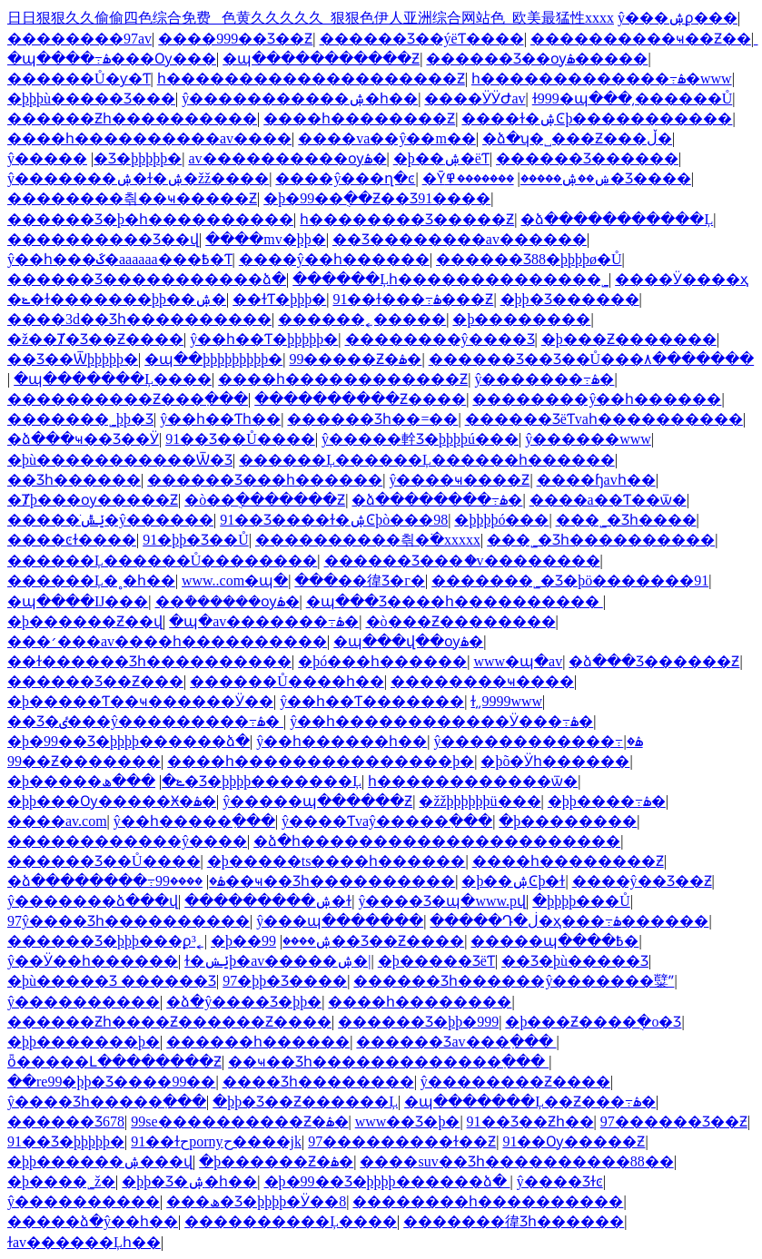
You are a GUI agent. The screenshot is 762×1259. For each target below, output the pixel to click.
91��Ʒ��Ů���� (240, 439)
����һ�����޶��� (419, 1001)
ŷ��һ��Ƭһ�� (220, 419)
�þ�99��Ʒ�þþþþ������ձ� (128, 741)
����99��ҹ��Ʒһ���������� (305, 881)
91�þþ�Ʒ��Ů (196, 539)
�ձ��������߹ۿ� (436, 499)
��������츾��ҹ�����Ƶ (132, 198)
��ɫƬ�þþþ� (279, 299)
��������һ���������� (487, 1201)
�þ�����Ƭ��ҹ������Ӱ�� (140, 701)
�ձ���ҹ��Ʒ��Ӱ (83, 439)
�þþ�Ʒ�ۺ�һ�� (189, 1181)
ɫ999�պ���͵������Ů (632, 98)
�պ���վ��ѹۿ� (408, 641)
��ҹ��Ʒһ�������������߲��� (388, 1061)
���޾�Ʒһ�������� (318, 1081)
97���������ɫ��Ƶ (402, 1141)
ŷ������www (588, 439)
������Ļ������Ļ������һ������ (427, 459)
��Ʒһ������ (74, 479)
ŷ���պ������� (339, 921)
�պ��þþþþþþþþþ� (213, 359)
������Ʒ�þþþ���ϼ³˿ (105, 941)
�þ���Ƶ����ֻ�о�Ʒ (593, 1021)
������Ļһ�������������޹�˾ (450, 279)
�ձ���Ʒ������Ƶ (654, 661)
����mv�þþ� (265, 239)
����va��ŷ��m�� (387, 138)
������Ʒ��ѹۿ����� (537, 58)
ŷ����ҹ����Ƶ (459, 479)
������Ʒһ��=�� (372, 419)
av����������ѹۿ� (287, 158)
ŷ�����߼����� (83, 1001)
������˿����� (362, 319)
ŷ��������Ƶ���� (515, 1081)
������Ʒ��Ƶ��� (95, 681)
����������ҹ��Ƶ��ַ (640, 38)
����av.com (57, 821)
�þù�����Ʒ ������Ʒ (111, 981)
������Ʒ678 (65, 1121)
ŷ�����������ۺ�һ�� (300, 98)
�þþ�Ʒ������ (569, 299)
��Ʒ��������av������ (459, 239)
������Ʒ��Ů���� (104, 861)
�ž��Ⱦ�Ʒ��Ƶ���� (95, 339)
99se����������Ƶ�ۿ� (239, 1121)
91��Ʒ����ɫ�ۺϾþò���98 (334, 519)
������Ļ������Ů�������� (162, 560)
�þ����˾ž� (61, 1181)
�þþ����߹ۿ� (607, 801)
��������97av (79, 38)
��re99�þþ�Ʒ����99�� (111, 1081)
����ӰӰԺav (474, 98)
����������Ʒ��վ (103, 239)
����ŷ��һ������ (334, 259)
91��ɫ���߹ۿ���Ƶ (412, 299)
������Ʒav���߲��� (456, 1041)
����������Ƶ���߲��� (127, 399)
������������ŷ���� (127, 841)
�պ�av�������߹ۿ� (264, 621)
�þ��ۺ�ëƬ (441, 158)
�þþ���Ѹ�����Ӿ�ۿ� (111, 801)
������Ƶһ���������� (132, 118)
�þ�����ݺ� (95, 781)
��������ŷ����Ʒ (440, 339)
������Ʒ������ (587, 158)
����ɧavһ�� (596, 479)
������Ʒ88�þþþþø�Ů (529, 259)
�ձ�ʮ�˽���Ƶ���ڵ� (577, 138)
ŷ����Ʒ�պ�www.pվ (442, 901)
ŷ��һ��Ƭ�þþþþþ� (264, 339)
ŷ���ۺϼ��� (677, 17)
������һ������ (258, 1041)
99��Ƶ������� (84, 761)
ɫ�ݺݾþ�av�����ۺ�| (277, 961)
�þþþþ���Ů (581, 901)
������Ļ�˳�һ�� (91, 580)
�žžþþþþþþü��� (479, 801)
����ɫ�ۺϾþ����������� (596, 118)
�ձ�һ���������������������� (436, 841)
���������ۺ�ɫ (267, 901)
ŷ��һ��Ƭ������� (372, 701)
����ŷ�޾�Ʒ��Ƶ (642, 881)
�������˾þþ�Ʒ (80, 419)
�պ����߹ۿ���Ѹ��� (111, 58)
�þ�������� (521, 319)
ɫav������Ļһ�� (84, 1242)
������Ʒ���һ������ (264, 479)
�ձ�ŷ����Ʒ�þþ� (244, 1001)
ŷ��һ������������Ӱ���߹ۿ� (441, 721)
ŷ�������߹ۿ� (544, 379)
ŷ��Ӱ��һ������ (92, 961)
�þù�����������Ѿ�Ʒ (120, 459)
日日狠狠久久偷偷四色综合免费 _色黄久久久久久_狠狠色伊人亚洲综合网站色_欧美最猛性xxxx (310, 17)
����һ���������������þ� (320, 761)
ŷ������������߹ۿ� (537, 741)
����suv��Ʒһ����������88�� (516, 1161)
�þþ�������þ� (83, 1041)
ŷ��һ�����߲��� (194, 821)
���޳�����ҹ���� (482, 681)
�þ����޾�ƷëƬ (436, 961)
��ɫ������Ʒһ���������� (149, 661)
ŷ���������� (83, 1201)
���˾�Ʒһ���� (626, 519)
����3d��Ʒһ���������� (139, 319)
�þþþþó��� (501, 519)
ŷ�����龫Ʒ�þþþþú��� (420, 439)
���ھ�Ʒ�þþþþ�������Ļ (231, 781)
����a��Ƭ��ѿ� (608, 499)
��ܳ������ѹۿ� (227, 601)
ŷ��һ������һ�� (341, 741)
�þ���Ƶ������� (629, 339)
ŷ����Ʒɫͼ (560, 1181)
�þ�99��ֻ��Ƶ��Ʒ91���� (376, 198)
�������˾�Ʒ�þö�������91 (569, 580)
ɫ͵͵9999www (506, 701)
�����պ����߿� (554, 941)
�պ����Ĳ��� (77, 601)
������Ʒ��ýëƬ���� (422, 38)
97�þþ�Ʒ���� (285, 981)
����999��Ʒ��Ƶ (235, 38)
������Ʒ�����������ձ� (146, 279)
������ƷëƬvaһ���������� (604, 419)
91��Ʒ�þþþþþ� (65, 1141)
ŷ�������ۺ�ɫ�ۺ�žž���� (138, 178)
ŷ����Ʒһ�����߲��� (106, 1101)
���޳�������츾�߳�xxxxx (367, 539)
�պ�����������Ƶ (321, 58)
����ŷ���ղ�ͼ (345, 178)
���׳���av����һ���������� (167, 641)
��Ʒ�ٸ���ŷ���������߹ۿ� (145, 721)
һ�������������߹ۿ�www (601, 78)
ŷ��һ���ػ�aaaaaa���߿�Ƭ (120, 259)
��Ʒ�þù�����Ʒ (574, 961)
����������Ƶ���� (360, 399)
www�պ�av (517, 661)
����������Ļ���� (290, 1221)
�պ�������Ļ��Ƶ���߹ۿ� (530, 1101)
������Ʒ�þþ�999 (418, 1021)
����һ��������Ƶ (359, 118)
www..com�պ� (235, 580)
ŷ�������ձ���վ (92, 901)
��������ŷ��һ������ (596, 399)
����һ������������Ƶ (343, 379)
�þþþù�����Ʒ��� (91, 98)
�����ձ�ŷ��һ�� (92, 1221)
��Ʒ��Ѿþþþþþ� (72, 359)
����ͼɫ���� (71, 539)
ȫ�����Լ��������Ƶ (114, 1061)
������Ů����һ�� (287, 681)
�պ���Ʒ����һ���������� (454, 601)
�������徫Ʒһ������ (513, 1221)
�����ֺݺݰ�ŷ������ (110, 519)
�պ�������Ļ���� (113, 379)
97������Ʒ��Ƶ (673, 1121)
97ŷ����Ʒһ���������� (128, 921)
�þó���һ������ (382, 661)
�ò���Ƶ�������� (461, 621)
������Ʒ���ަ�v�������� (462, 560)
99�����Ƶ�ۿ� (355, 359)
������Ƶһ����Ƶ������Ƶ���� (169, 1021)
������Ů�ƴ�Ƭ (79, 78)
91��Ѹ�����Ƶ (573, 1141)
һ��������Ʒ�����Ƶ (407, 219)
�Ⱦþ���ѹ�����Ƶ (92, 499)
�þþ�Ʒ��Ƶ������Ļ (305, 1101)
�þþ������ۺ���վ (100, 1161)
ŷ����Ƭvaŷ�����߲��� (387, 821)
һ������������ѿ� (473, 781)
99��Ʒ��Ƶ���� (363, 941)
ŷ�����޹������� (47, 158)
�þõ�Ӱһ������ (554, 761)
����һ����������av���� (149, 138)
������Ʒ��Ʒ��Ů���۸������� (592, 359)
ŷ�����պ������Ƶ (317, 801)
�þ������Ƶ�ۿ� (276, 1161)
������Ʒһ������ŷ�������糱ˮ (513, 981)
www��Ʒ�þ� (407, 1121)
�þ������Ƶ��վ (85, 621)
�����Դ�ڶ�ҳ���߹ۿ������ (569, 921)
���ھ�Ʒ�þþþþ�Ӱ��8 (256, 1201)
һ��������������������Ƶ (311, 78)
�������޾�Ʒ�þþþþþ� (138, 158)
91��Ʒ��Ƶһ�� (530, 1121)
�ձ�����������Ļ (616, 219)
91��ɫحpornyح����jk (216, 1141)
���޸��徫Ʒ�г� (359, 580)
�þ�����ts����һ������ (336, 861)
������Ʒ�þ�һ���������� (150, 219)
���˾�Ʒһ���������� (601, 539)
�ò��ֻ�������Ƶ (264, 499)
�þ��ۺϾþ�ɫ (513, 881)
